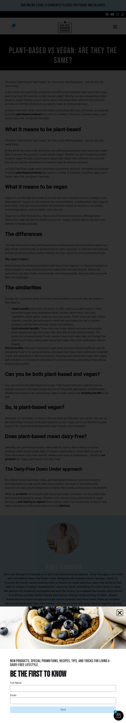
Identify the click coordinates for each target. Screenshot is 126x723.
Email (13, 695)
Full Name (15, 683)
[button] (120, 613)
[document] (63, 361)
